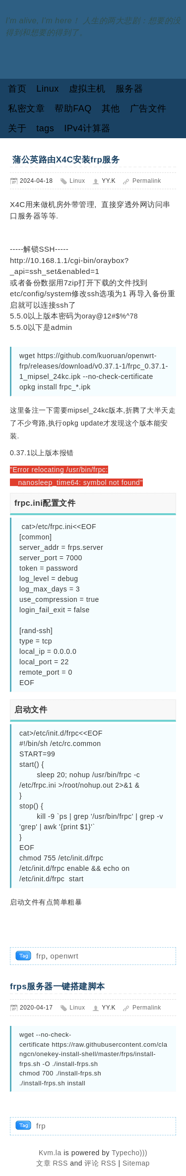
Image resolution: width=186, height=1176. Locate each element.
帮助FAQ (73, 108)
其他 (111, 108)
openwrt (64, 956)
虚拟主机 (87, 89)
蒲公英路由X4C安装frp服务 (65, 159)
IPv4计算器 (87, 128)
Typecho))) (129, 1153)
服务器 (129, 89)
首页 (17, 89)
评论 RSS (100, 1163)
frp (41, 956)
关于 (17, 128)
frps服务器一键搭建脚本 (57, 986)
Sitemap (136, 1163)
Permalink (146, 180)
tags (45, 128)
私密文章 (26, 108)
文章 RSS (52, 1163)
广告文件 (148, 108)
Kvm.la (51, 1153)
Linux (47, 89)
